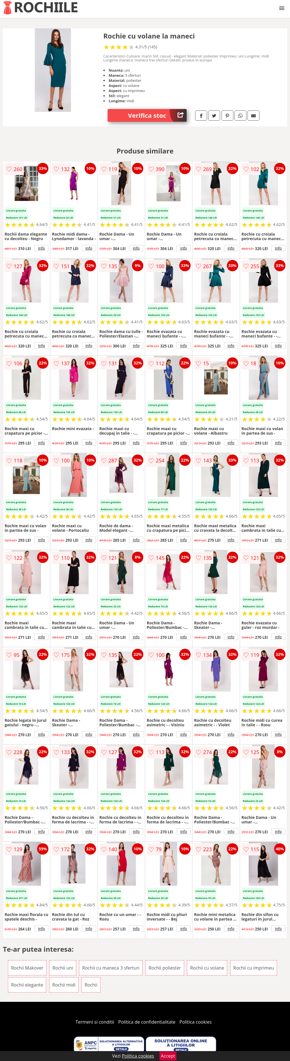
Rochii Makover (27, 968)
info (41, 248)
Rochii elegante (27, 985)
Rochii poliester (165, 968)
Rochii (91, 985)
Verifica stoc (157, 115)
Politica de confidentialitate (147, 1022)
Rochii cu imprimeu (253, 968)
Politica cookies (196, 1022)
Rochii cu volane (207, 968)
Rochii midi (64, 985)
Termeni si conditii (95, 1022)
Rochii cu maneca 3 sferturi (110, 968)
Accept (168, 1056)
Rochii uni (62, 968)
